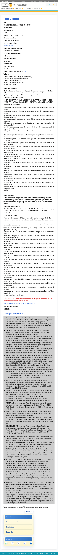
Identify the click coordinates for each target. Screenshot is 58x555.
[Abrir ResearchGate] (24, 543)
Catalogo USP (4, 1)
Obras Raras (33, 1)
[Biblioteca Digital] (10, 5)
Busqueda (10, 8)
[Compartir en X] (18, 543)
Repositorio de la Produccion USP (19, 1)
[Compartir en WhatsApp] (6, 543)
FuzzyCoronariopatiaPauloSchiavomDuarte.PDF (19, 303)
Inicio (3, 8)
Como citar (9, 532)
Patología (6, 56)
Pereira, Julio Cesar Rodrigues (13, 71)
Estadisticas (10, 527)
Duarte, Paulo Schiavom (11, 35)
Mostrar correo (8, 45)
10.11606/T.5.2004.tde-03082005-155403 (17, 25)
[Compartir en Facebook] (12, 543)
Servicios (19, 8)
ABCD (53, 1)
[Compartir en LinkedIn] (31, 543)
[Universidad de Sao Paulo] (4, 5)
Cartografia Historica (44, 1)
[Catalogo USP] (21, 35)
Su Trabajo (28, 8)
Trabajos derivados (12, 522)
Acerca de (37, 8)
